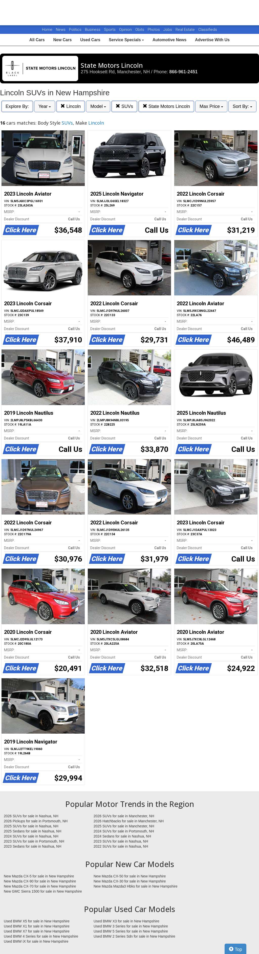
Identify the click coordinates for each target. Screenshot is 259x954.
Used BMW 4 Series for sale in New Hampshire (41, 936)
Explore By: (17, 106)
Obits (140, 29)
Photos (154, 29)
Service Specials (126, 40)
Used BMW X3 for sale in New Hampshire (126, 921)
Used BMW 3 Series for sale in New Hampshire (131, 926)
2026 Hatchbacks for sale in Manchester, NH (129, 821)
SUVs (124, 106)
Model (98, 106)
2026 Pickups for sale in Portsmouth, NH (36, 821)
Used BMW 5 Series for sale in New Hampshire (131, 931)
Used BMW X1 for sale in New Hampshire (37, 926)
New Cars (62, 40)
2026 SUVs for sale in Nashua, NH (31, 816)
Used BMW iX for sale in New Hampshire (36, 941)
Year (44, 106)
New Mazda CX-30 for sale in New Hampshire (130, 881)
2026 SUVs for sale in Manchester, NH (124, 816)
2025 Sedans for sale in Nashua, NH (32, 831)
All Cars (37, 40)
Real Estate (186, 29)
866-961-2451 (183, 71)
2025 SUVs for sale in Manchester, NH (124, 826)
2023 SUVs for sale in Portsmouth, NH (34, 841)
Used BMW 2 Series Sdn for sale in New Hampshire (134, 936)
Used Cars (90, 40)
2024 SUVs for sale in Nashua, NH (31, 836)
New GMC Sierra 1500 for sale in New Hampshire (43, 891)
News (61, 29)
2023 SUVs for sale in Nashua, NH (121, 841)
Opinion (126, 29)
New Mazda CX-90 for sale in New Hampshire (40, 881)
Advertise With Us (212, 40)
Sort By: (242, 106)
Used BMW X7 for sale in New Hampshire (37, 931)
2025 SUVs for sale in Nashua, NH (31, 826)
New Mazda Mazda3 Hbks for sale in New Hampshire (135, 886)
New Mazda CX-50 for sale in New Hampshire (130, 876)
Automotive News (169, 40)
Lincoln (70, 106)
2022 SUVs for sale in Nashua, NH (121, 846)
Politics (75, 29)
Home (47, 29)
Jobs (168, 29)
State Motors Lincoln (166, 106)
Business (93, 29)
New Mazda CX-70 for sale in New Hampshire (40, 886)
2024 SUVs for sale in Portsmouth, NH (124, 831)
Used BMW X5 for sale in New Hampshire (37, 921)
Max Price (211, 106)
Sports (110, 29)
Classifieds (207, 29)
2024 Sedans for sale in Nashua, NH (122, 836)
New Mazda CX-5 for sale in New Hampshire (39, 876)
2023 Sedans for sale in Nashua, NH (32, 846)
